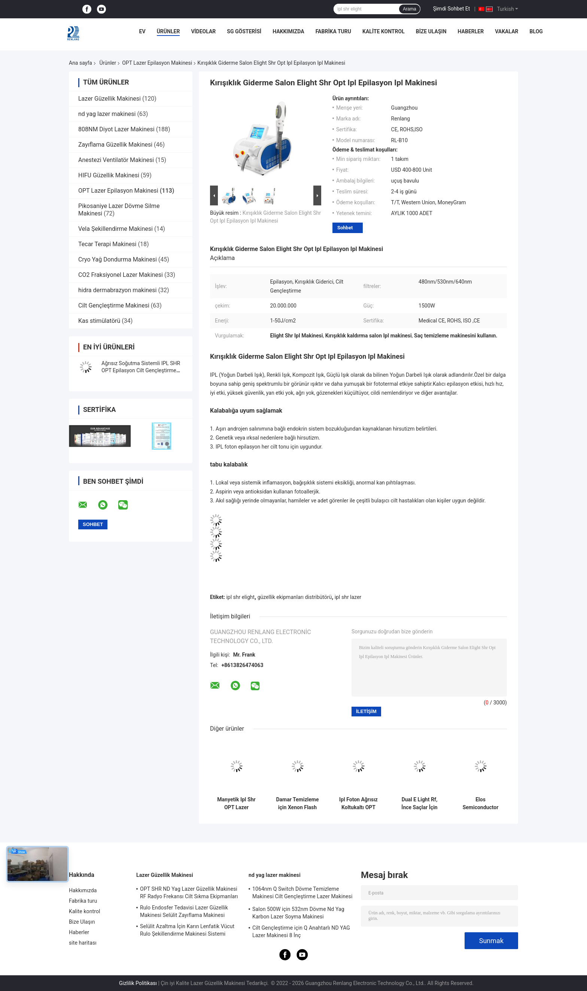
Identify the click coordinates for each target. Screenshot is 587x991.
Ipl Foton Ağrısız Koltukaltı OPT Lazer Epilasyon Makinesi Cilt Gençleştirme (358, 803)
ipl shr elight (240, 597)
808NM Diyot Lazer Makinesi (116, 129)
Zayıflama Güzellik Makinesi (115, 144)
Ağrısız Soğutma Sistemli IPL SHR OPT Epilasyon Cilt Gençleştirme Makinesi (140, 370)
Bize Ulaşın (431, 31)
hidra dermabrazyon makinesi (117, 290)
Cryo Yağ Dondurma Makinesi (117, 259)
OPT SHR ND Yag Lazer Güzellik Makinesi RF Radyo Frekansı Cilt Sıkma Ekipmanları (189, 892)
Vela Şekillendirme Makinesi (115, 228)
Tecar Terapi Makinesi (107, 244)
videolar (203, 31)
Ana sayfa (80, 63)
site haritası (83, 943)
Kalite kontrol (383, 31)
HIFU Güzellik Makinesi (108, 175)
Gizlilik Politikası (138, 983)
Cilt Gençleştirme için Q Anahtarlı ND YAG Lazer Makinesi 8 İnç (301, 931)
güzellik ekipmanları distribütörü (295, 597)
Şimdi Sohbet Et (451, 9)
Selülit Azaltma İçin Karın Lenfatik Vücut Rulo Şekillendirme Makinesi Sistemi (187, 930)
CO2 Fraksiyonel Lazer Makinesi (120, 274)
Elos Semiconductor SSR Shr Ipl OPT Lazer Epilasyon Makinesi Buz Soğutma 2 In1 (480, 803)
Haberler (471, 31)
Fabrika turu (333, 31)
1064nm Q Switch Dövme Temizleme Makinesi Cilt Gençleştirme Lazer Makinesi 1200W (302, 894)
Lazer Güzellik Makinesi (109, 98)
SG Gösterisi (244, 31)
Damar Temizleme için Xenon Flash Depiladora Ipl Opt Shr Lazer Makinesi (297, 803)
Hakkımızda (288, 31)
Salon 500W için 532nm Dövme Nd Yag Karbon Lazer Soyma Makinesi (298, 913)
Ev (142, 31)
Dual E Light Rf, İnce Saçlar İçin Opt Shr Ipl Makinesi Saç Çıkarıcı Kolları (419, 803)
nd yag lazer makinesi (107, 113)
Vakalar (506, 31)
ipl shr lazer (348, 597)
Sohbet (345, 227)
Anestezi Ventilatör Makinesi (116, 159)
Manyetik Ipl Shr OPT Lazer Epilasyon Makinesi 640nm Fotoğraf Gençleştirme (236, 803)
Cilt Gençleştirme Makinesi (113, 305)
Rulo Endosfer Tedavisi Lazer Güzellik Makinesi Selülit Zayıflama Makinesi (184, 911)
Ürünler (168, 31)
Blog (536, 31)
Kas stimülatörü (99, 320)
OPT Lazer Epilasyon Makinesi (157, 63)
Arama (409, 9)
